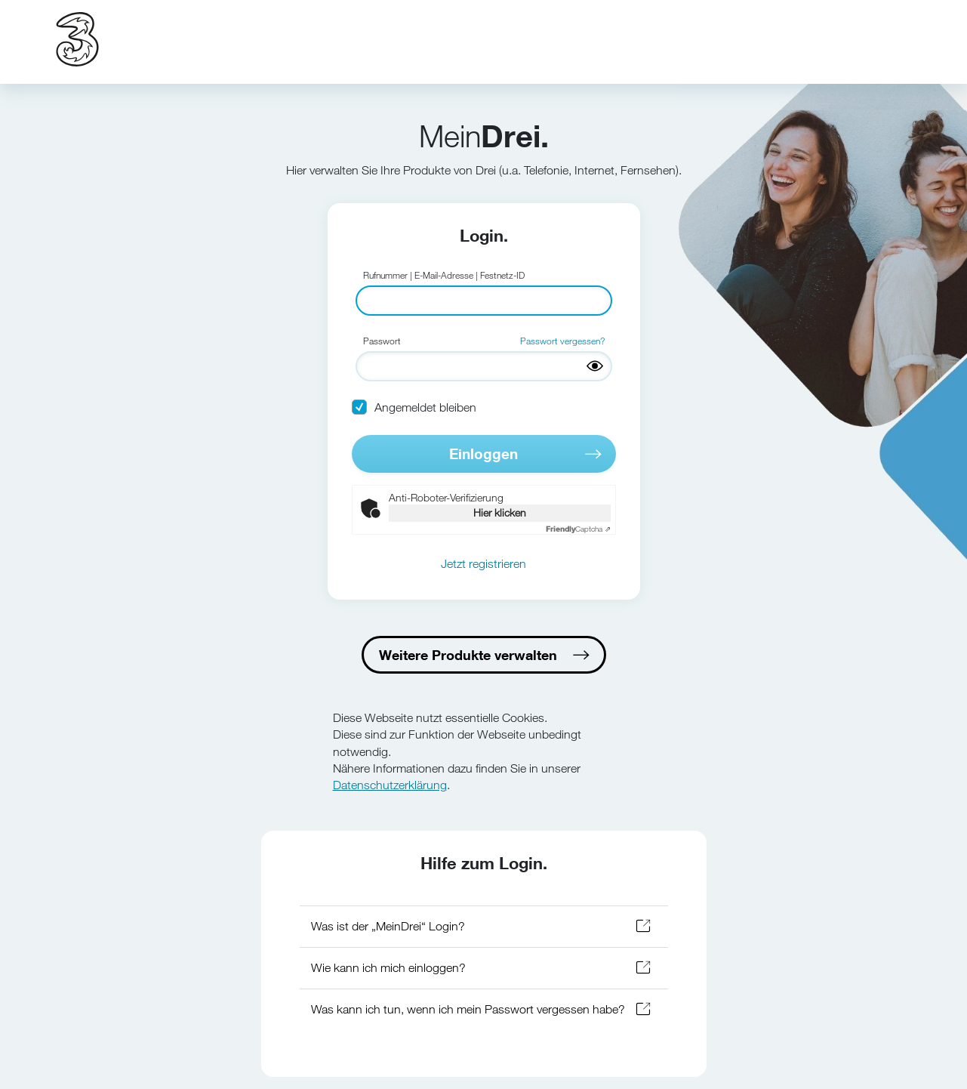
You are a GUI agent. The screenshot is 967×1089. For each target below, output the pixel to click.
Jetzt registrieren (483, 564)
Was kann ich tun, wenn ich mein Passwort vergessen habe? (468, 1009)
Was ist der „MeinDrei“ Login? (388, 926)
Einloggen (483, 453)
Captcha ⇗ (578, 529)
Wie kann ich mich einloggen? (388, 968)
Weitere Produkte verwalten (468, 654)
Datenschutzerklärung (390, 785)
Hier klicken (499, 512)
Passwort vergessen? (562, 341)
